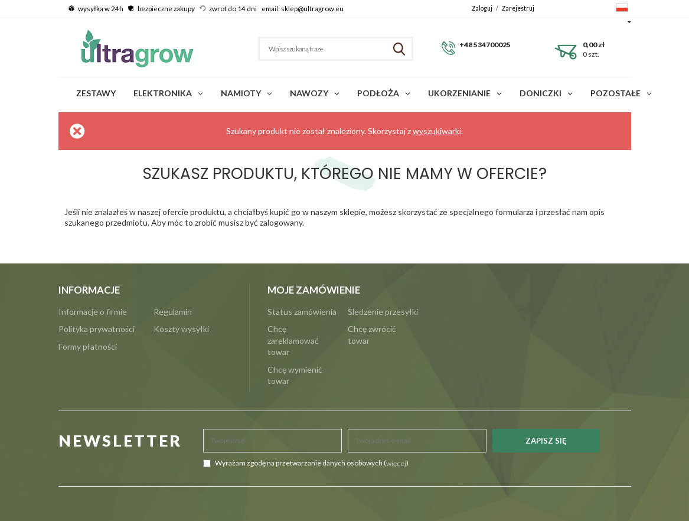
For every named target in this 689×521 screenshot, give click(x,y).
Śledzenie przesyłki (383, 312)
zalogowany (281, 222)
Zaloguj (483, 8)
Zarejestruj (518, 8)
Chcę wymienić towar (294, 375)
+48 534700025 (485, 44)
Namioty (241, 93)
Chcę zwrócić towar (372, 335)
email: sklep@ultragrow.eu (303, 8)
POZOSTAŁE (615, 93)
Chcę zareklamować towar (293, 340)
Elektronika (162, 93)
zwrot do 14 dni (233, 8)
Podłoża (378, 93)
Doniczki (540, 93)
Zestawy (96, 93)
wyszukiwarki (437, 131)
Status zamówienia (302, 312)
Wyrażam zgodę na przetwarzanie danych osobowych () (306, 463)
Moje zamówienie (313, 290)
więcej (396, 463)
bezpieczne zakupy (166, 8)
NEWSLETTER (120, 440)
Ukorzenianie (459, 93)
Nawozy (309, 93)
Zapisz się (546, 440)
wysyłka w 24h (100, 8)
